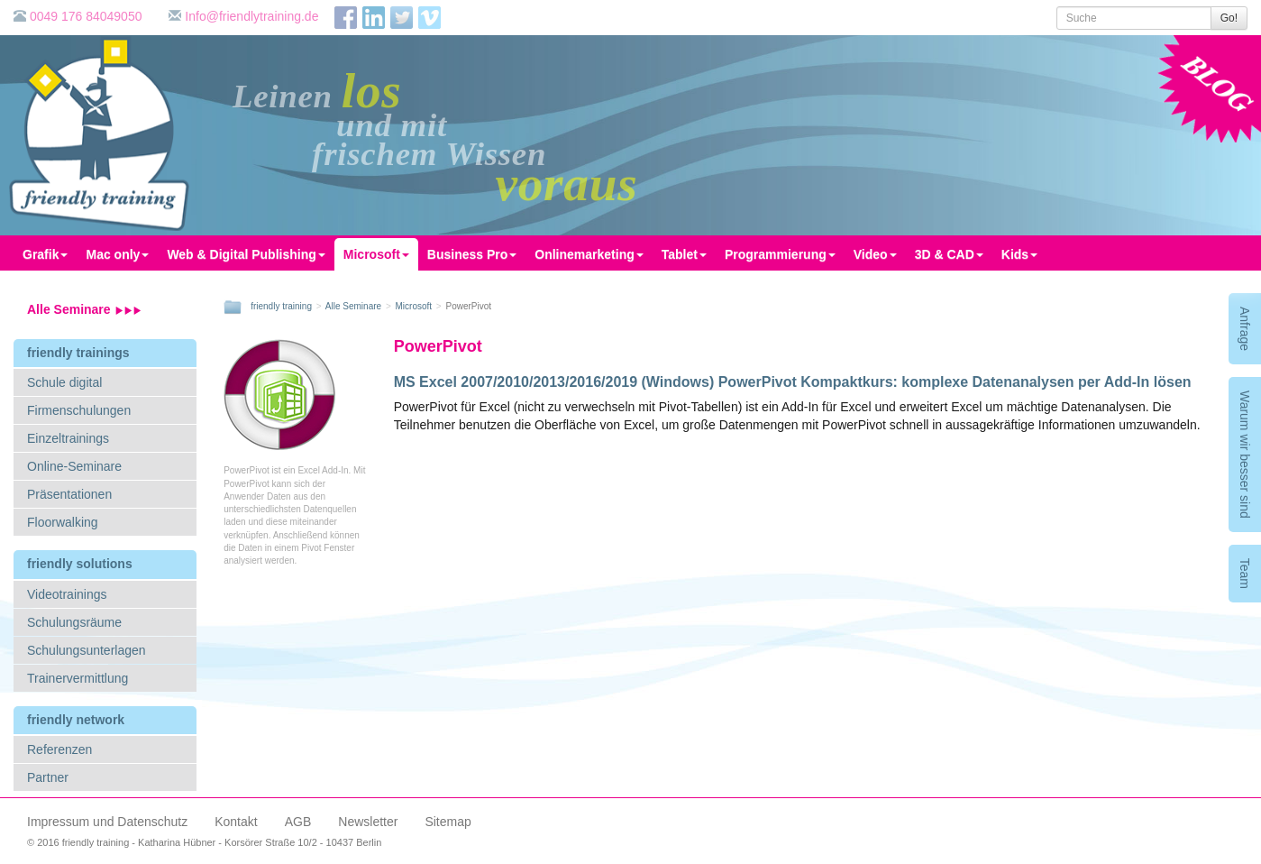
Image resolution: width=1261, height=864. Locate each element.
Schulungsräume (74, 622)
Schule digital (64, 382)
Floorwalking (62, 522)
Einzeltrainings (68, 438)
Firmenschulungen (79, 410)
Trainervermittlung (77, 678)
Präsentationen (69, 494)
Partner (48, 777)
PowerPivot (438, 346)
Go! (1229, 18)
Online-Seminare (74, 466)
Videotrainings (66, 594)
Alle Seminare (84, 309)
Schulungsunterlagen (86, 650)
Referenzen (59, 749)
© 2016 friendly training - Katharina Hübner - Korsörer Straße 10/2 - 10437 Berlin (204, 842)
